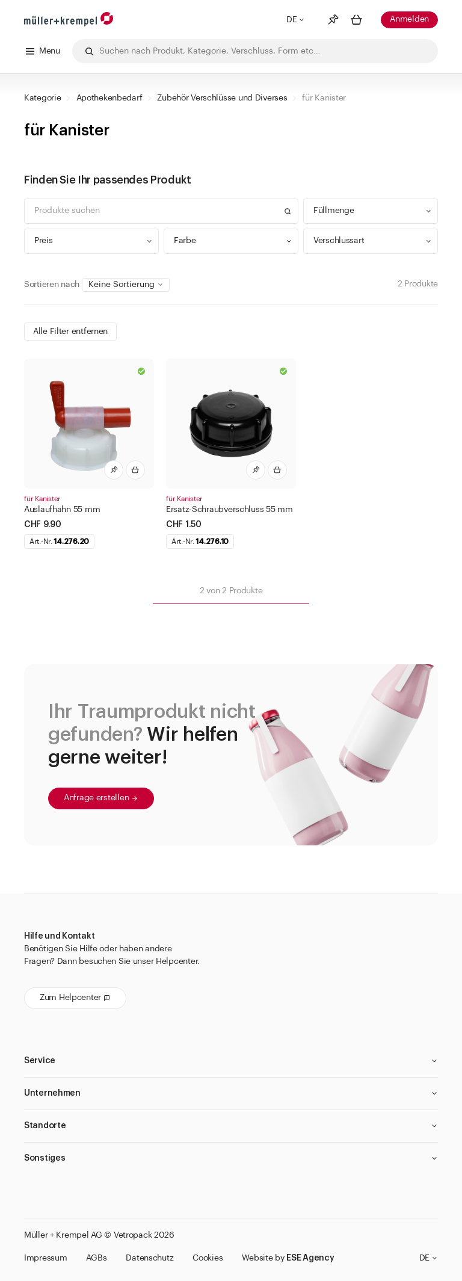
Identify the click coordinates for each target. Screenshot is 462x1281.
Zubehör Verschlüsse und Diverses (222, 98)
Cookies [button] (207, 1258)
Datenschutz (149, 1258)
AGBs (96, 1258)
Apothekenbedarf (109, 98)
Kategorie (42, 98)
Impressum (45, 1258)
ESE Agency (310, 1258)
